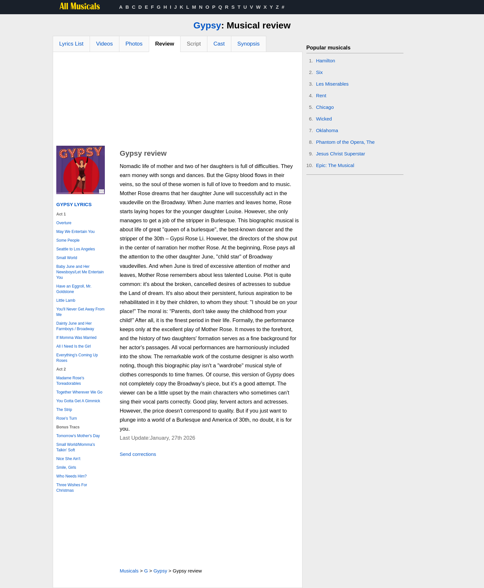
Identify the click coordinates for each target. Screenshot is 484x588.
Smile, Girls (66, 467)
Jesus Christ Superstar (340, 153)
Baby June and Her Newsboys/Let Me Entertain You (80, 272)
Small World (66, 258)
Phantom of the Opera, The (345, 142)
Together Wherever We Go (79, 392)
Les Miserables (332, 84)
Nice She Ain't (68, 459)
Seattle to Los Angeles (75, 249)
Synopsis (248, 44)
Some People (68, 240)
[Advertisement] (177, 100)
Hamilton (325, 60)
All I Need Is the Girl (73, 346)
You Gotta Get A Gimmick (78, 401)
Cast (219, 44)
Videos (104, 44)
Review (164, 44)
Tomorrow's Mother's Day (78, 436)
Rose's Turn (66, 418)
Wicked (324, 118)
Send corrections (138, 454)
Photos (134, 44)
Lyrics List (71, 44)
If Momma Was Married (76, 337)
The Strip (64, 409)
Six (319, 72)
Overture (64, 223)
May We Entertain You (75, 231)
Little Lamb (65, 300)
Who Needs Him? (71, 476)
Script (194, 44)
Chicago (325, 107)
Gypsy (207, 25)
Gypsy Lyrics (74, 204)
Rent (321, 95)
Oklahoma (327, 130)
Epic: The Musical (335, 165)
